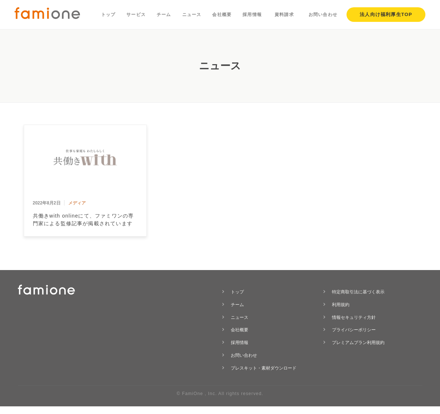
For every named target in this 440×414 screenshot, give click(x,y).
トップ (108, 14)
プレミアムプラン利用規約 (358, 342)
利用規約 (340, 304)
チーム (164, 14)
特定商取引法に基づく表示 (358, 291)
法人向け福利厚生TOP (386, 14)
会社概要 (222, 14)
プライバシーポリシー (354, 329)
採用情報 (252, 14)
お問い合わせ (323, 14)
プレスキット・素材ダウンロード (263, 368)
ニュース (192, 14)
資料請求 (284, 14)
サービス (136, 14)
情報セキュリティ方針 (354, 317)
